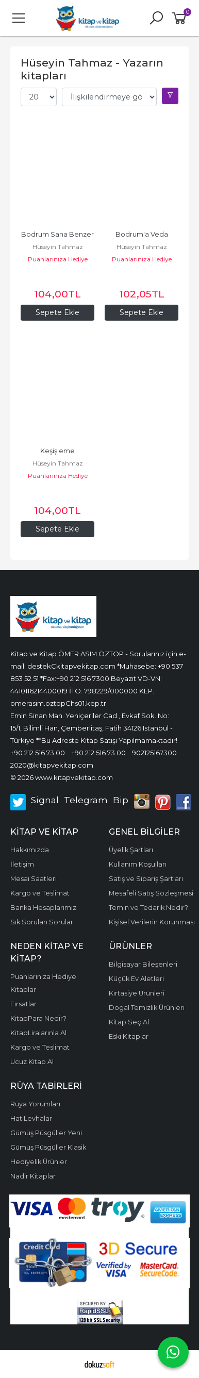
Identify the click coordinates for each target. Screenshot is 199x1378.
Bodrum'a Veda (141, 234)
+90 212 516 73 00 (37, 753)
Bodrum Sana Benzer (57, 234)
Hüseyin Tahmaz (57, 247)
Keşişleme (57, 451)
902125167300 (154, 753)
